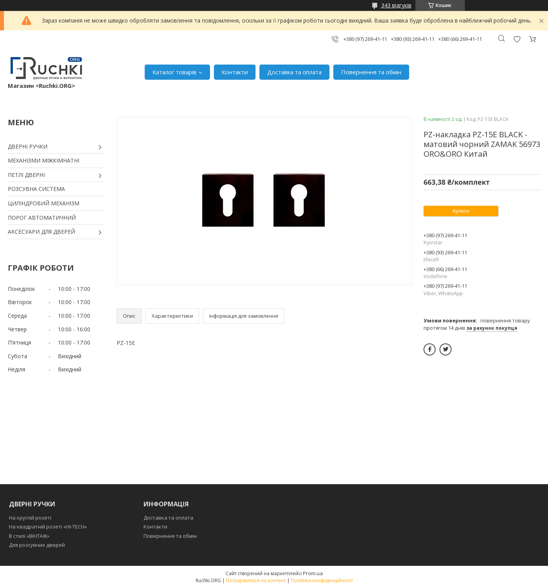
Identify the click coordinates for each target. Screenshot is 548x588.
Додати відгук (517, 39)
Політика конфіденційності (322, 580)
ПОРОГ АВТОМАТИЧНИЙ (42, 217)
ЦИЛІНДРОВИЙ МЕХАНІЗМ (43, 203)
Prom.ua (313, 573)
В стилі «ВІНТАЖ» (29, 535)
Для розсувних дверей (37, 544)
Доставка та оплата (294, 72)
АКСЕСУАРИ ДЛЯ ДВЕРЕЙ (41, 231)
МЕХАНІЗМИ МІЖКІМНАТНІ (43, 160)
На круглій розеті (30, 517)
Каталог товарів (174, 72)
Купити (461, 211)
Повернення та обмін (371, 72)
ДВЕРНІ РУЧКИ (27, 146)
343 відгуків (396, 5)
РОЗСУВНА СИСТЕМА (36, 188)
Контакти (235, 72)
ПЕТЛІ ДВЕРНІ (26, 174)
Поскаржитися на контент (256, 580)
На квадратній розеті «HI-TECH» (48, 526)
